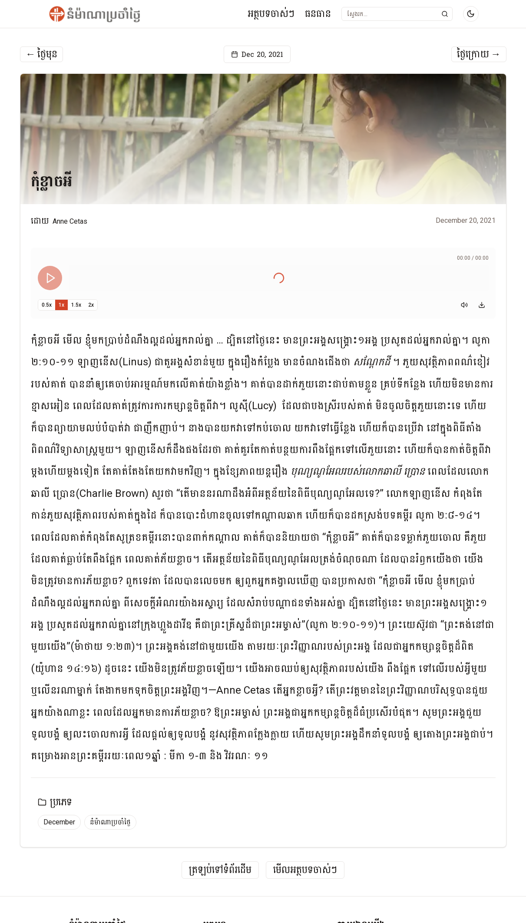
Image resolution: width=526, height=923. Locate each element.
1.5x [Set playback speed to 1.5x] (76, 305)
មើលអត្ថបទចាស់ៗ (305, 870)
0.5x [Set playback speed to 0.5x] (47, 305)
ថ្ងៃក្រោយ (479, 54)
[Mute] (464, 305)
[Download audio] (482, 305)
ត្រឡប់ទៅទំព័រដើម (220, 870)
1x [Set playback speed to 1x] (61, 305)
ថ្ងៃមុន (41, 54)
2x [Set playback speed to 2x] (91, 305)
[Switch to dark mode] (471, 14)
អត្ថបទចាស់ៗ (271, 14)
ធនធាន (318, 14)
